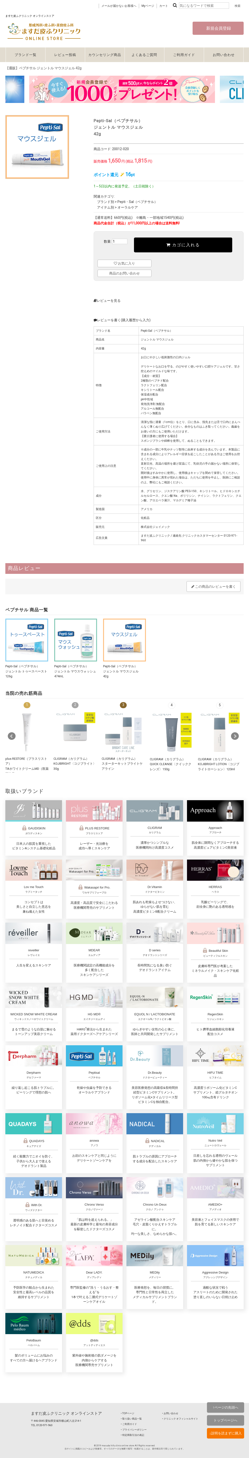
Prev (12, 736)
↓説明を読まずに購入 (225, 1433)
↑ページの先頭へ (225, 1407)
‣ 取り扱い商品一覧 (131, 1418)
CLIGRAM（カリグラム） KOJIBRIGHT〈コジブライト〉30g (74, 763)
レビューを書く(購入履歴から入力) (122, 320)
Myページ (148, 6)
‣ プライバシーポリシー (134, 1429)
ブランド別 (105, 202)
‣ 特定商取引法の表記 (132, 1435)
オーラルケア (127, 207)
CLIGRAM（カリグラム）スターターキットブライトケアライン (122, 763)
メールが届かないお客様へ (118, 6)
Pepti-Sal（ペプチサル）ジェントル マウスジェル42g (121, 671)
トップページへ (225, 1420)
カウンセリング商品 (104, 55)
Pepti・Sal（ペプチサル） (137, 202)
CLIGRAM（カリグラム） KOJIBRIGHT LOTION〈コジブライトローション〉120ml (218, 764)
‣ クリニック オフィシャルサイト (180, 1418)
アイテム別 (105, 207)
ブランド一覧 (25, 55)
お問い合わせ (224, 55)
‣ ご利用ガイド (129, 1424)
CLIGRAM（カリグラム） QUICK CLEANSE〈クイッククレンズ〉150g (170, 764)
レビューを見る (107, 301)
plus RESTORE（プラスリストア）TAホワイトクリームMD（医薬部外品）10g (27, 768)
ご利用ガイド (184, 55)
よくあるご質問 (144, 55)
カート (163, 6)
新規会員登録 (218, 28)
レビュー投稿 (65, 55)
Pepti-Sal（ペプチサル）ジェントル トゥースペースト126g (26, 671)
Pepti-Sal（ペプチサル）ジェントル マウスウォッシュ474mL (75, 671)
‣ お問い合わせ (170, 1413)
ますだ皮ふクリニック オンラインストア (66, 1413)
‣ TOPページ (127, 1413)
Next (235, 736)
